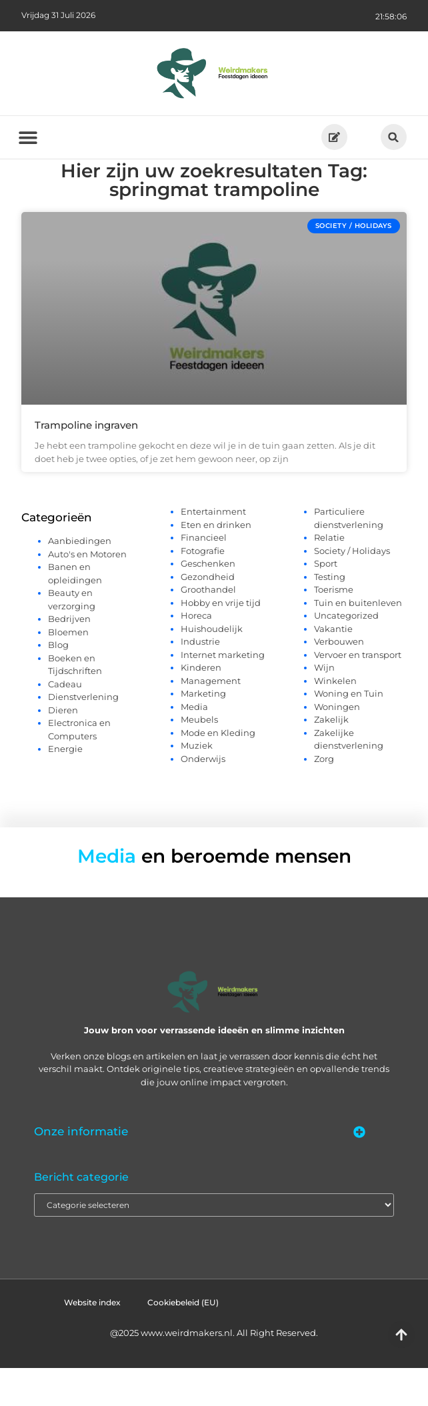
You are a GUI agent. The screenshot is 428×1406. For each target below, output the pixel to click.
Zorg (324, 796)
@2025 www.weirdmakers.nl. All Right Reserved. (214, 1370)
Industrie (200, 679)
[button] (394, 137)
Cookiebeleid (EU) (183, 1340)
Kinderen (201, 705)
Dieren (63, 748)
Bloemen (68, 670)
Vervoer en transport (357, 692)
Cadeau (65, 722)
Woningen (337, 744)
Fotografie (203, 588)
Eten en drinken (216, 562)
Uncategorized (346, 653)
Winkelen (335, 718)
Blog (58, 683)
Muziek (197, 783)
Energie (65, 787)
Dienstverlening (83, 735)
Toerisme (333, 627)
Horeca (196, 653)
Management (211, 718)
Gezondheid (208, 614)
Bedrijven (69, 657)
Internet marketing (223, 692)
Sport (325, 601)
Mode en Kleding (218, 770)
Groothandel (208, 627)
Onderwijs (203, 796)
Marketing (203, 731)
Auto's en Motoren (87, 592)
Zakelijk (331, 757)
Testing (329, 614)
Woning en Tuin (348, 731)
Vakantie (333, 666)
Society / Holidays (352, 588)
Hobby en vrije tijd (221, 640)
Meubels (199, 757)
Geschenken (208, 601)
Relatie (329, 575)
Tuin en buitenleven (358, 640)
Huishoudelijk (212, 666)
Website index (92, 1340)
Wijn (324, 705)
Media (194, 744)
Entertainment (213, 549)
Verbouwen (339, 679)
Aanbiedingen (79, 579)
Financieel (204, 575)
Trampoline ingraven (86, 463)
